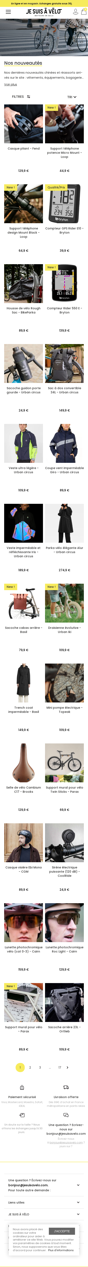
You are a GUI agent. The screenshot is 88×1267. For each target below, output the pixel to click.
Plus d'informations (61, 1250)
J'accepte (62, 1231)
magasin (33, 3)
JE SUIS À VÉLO (18, 1214)
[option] (42, 3)
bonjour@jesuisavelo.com (66, 1142)
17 (60, 1067)
